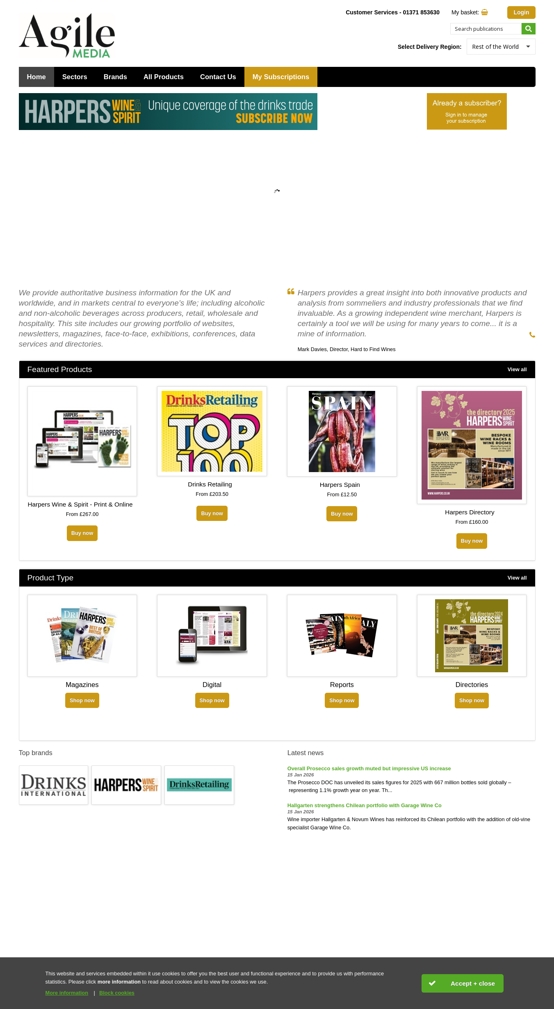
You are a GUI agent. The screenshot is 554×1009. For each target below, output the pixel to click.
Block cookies (117, 993)
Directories (472, 685)
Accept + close (473, 983)
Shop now (82, 700)
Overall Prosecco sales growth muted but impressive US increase (369, 768)
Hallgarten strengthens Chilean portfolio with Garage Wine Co (364, 805)
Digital (212, 685)
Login (521, 12)
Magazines (82, 685)
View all (517, 369)
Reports (342, 685)
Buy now (82, 533)
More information (67, 993)
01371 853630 (421, 12)
